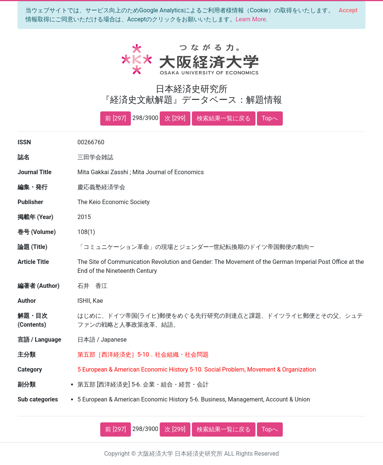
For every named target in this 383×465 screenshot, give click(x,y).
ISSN (24, 142)
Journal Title (35, 172)
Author (27, 300)
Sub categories (38, 399)
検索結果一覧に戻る (224, 118)
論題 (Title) (33, 246)
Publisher (30, 202)
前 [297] (115, 118)
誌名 (24, 157)
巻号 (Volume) (37, 231)
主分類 (27, 354)
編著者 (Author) (38, 285)
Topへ (270, 118)
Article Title (33, 261)
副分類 (27, 384)
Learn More (251, 19)
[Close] (348, 10)
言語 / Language (39, 339)
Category (30, 369)
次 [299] (175, 118)
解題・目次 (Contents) (33, 320)
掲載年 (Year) (35, 217)
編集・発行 (33, 187)
